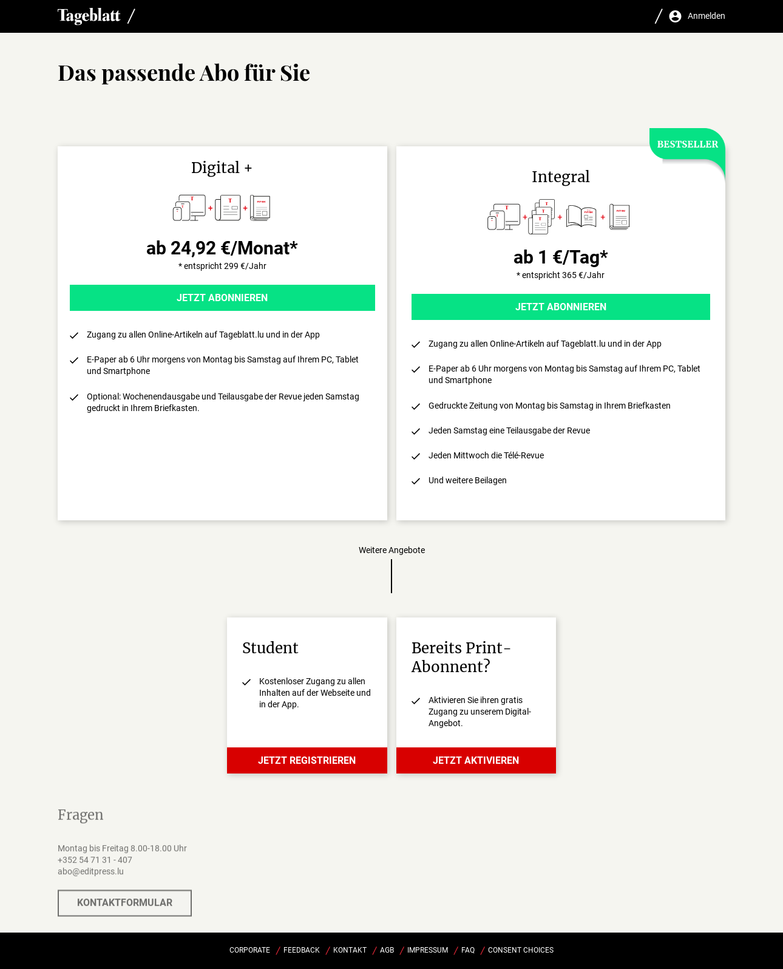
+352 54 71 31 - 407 (95, 867)
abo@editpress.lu (91, 878)
